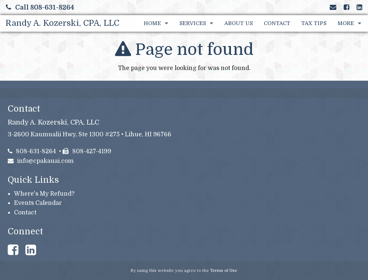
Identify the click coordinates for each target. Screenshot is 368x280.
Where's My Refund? (44, 193)
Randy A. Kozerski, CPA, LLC (62, 23)
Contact (277, 23)
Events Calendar (38, 203)
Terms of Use (223, 270)
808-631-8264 (32, 151)
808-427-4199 (87, 151)
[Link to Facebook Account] (346, 7)
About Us (238, 23)
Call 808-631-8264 (40, 7)
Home (152, 23)
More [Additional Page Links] (345, 23)
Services (192, 23)
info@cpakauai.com (41, 161)
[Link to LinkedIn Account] (359, 7)
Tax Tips (313, 23)
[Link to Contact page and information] (333, 7)
